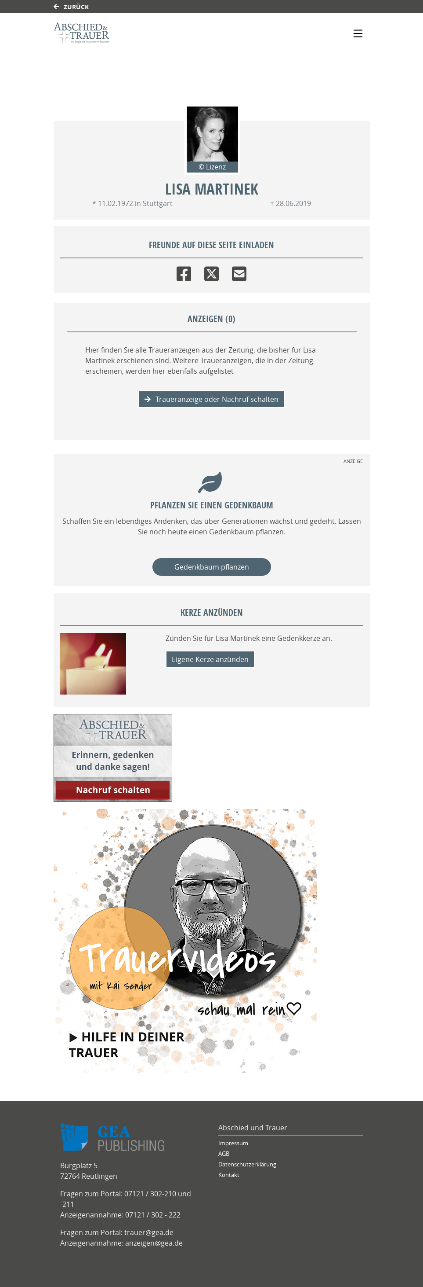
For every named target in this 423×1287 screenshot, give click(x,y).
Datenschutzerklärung (247, 1164)
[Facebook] (184, 272)
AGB (223, 1154)
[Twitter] (211, 272)
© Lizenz (212, 167)
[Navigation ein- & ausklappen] (358, 33)
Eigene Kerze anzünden (210, 659)
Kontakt (228, 1175)
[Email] (239, 272)
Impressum (233, 1143)
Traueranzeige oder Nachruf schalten (211, 399)
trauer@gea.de (149, 1232)
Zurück (71, 7)
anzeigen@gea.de (154, 1243)
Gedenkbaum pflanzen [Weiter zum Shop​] (211, 567)
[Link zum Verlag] (129, 33)
